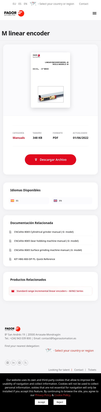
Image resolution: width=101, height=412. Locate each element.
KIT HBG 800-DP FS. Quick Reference (32, 259)
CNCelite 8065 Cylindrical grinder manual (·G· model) (41, 232)
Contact (83, 4)
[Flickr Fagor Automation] (7, 362)
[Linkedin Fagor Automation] (13, 362)
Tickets (92, 370)
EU (14, 4)
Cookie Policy (62, 395)
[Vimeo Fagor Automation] (19, 362)
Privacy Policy (43, 395)
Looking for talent (59, 370)
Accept (41, 402)
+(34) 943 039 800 (21, 338)
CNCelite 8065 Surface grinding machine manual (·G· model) (45, 250)
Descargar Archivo (50, 160)
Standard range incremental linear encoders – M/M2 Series (47, 291)
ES (20, 4)
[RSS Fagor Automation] (25, 362)
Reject (60, 402)
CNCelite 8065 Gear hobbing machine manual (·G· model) (44, 241)
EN (25, 4)
